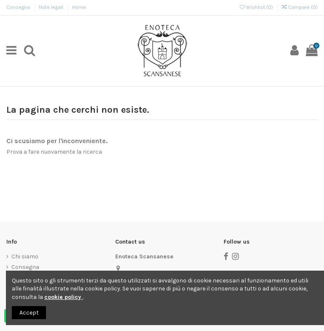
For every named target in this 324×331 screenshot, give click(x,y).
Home (79, 7)
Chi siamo (24, 256)
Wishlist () (257, 7)
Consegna (18, 7)
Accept (29, 312)
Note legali (52, 7)
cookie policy (63, 297)
